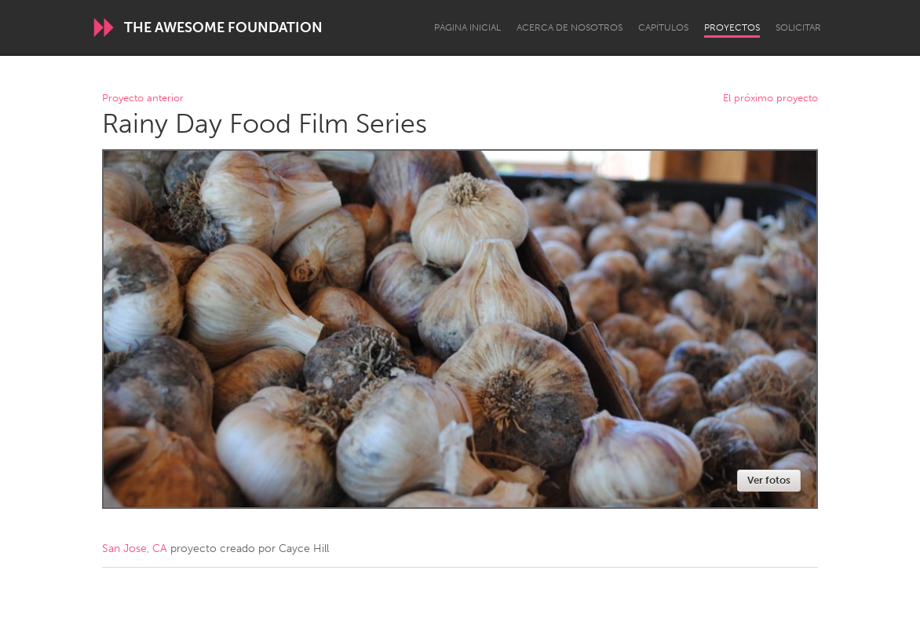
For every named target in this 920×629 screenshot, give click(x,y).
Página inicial (467, 27)
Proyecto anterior (143, 98)
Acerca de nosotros (569, 27)
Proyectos (732, 27)
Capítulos (663, 27)
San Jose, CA (134, 548)
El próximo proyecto (770, 98)
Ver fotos (768, 480)
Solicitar (798, 27)
